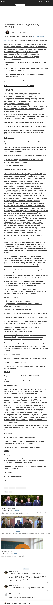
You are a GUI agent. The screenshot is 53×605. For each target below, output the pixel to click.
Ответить (10, 582)
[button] (51, 1)
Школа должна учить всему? (9, 551)
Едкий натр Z (3, 553)
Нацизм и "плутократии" (8, 508)
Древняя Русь (12, 488)
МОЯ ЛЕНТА (3, 4)
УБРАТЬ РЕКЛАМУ (20, 4)
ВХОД (40, 1)
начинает (7, 40)
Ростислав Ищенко (5, 510)
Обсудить (26, 568)
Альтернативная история (21, 488)
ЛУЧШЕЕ (8, 4)
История (6, 488)
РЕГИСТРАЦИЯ (46, 1)
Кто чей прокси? (5, 530)
